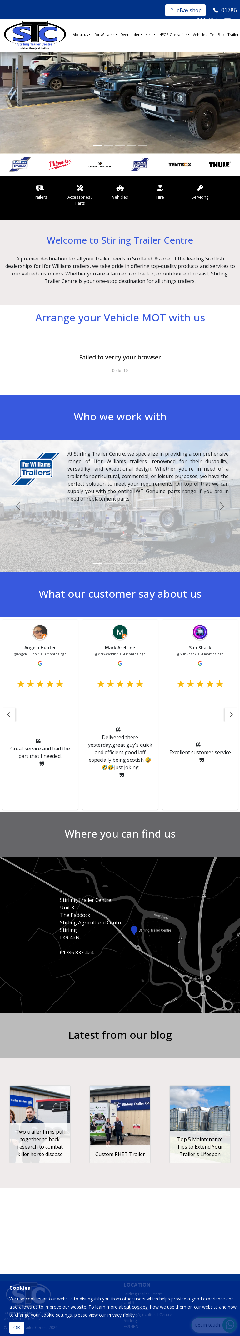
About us (80, 34)
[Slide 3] (120, 145)
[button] (8, 715)
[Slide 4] (131, 145)
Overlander (130, 34)
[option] (20, 165)
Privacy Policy (121, 1315)
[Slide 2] (108, 145)
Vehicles (200, 34)
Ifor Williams (103, 34)
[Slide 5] (142, 145)
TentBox (217, 34)
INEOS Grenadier (172, 34)
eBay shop (185, 10)
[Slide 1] (97, 145)
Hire (148, 34)
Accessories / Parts (80, 195)
